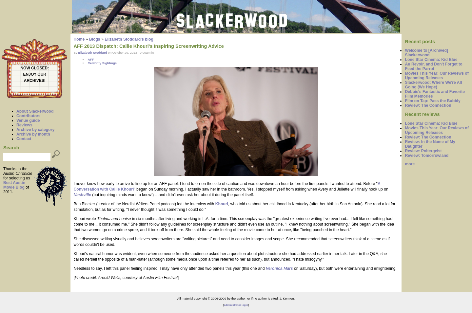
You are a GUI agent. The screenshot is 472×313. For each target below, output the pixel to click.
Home (79, 39)
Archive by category (35, 129)
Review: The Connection (428, 105)
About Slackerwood (34, 111)
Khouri (221, 204)
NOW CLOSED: (34, 68)
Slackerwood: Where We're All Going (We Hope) (433, 84)
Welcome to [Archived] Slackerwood (426, 52)
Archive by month (33, 134)
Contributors (28, 116)
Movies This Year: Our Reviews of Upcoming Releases (436, 75)
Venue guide (28, 120)
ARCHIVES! (35, 80)
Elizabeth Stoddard (92, 52)
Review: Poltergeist (423, 151)
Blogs (94, 39)
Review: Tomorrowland (426, 155)
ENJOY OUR (34, 74)
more (410, 164)
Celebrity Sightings (102, 63)
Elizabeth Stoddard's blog (129, 39)
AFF (91, 59)
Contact (23, 139)
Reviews (24, 125)
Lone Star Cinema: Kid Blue (431, 59)
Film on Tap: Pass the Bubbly (432, 101)
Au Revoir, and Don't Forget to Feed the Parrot (433, 66)
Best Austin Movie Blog (14, 185)
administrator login (236, 305)
